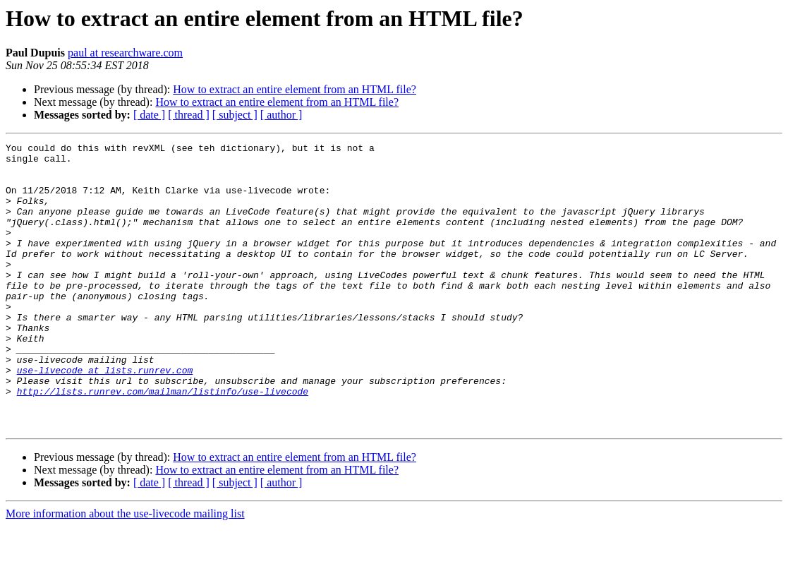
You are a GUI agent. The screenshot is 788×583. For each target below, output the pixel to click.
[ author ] (281, 115)
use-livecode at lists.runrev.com (105, 416)
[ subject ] (234, 115)
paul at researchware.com (125, 53)
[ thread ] (189, 115)
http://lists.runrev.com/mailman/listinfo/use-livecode (162, 441)
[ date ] (149, 115)
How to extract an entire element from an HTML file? (294, 89)
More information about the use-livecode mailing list (125, 571)
